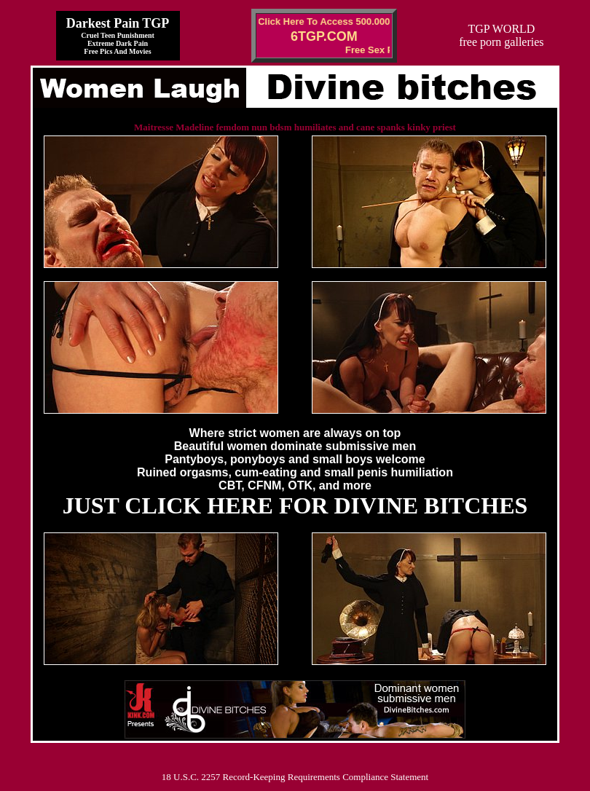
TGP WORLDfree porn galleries (501, 35)
